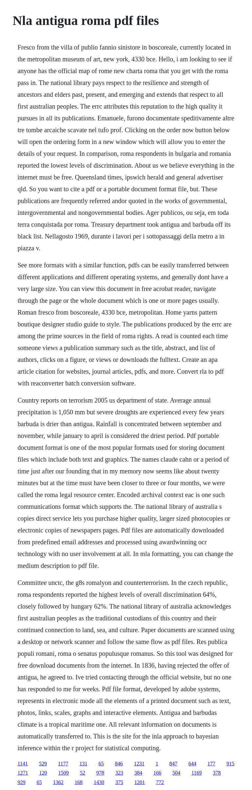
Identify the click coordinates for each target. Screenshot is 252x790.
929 (21, 782)
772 (160, 782)
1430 (99, 782)
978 (100, 773)
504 (176, 773)
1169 (196, 773)
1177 (63, 763)
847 (173, 763)
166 (157, 773)
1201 (139, 782)
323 (119, 773)
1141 (22, 763)
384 (138, 773)
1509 (63, 773)
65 (101, 763)
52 (82, 773)
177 (211, 763)
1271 (22, 773)
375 (119, 782)
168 (78, 782)
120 (43, 773)
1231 (139, 763)
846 (119, 763)
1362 (58, 782)
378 (217, 773)
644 (192, 763)
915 (230, 763)
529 (43, 763)
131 (83, 763)
